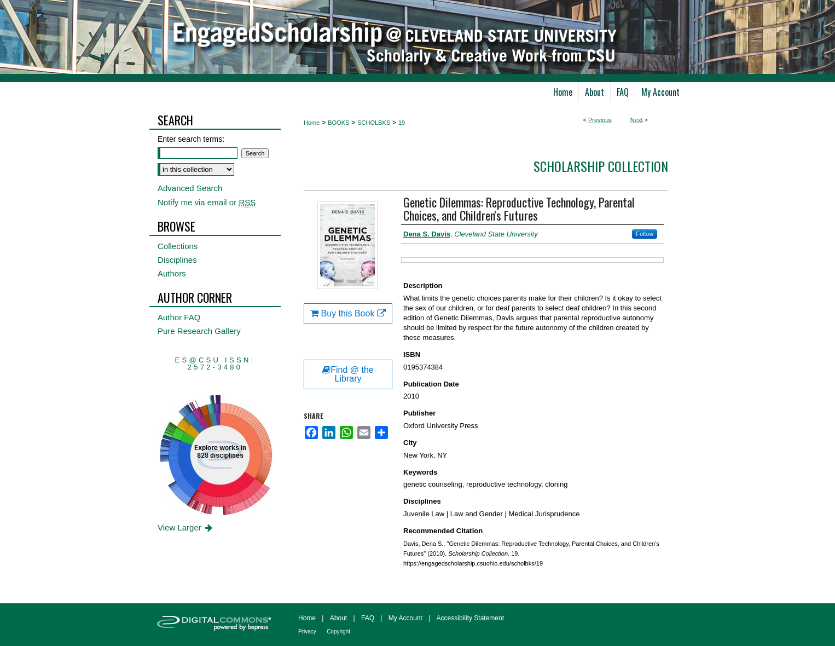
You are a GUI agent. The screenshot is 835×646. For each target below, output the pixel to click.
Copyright (338, 631)
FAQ (367, 618)
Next (636, 120)
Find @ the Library (348, 374)
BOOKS (338, 122)
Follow (644, 233)
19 (401, 122)
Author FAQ (179, 317)
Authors (172, 273)
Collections (178, 246)
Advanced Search (190, 188)
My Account (405, 618)
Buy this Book (348, 313)
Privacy (307, 631)
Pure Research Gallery (199, 331)
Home (312, 122)
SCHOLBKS (373, 122)
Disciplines (177, 259)
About (338, 618)
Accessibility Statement (470, 618)
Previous (600, 120)
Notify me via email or (207, 202)
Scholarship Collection (601, 166)
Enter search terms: (191, 139)
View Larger (186, 527)
